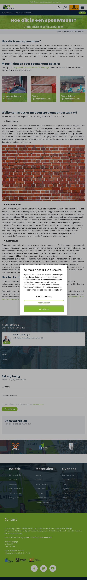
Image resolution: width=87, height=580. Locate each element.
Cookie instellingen (44, 297)
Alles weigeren (44, 303)
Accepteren (44, 309)
